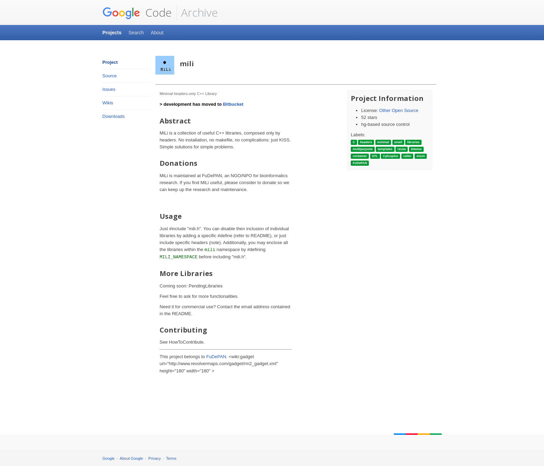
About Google (131, 458)
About (157, 32)
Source (109, 75)
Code (137, 12)
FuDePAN (216, 356)
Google (108, 458)
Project (110, 62)
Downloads (113, 116)
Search (136, 32)
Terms (171, 458)
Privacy (154, 458)
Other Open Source (398, 110)
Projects (111, 32)
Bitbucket (233, 104)
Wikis (107, 102)
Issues (109, 89)
